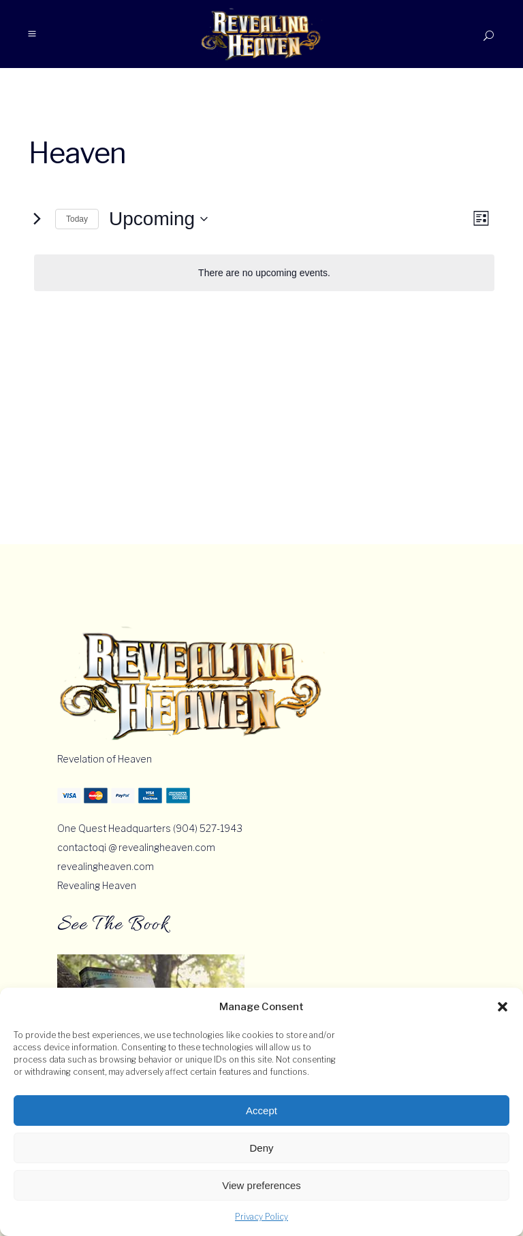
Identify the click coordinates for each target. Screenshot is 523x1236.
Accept (261, 1110)
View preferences (261, 1185)
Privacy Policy (261, 1217)
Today (77, 219)
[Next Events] (37, 219)
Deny (261, 1148)
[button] (502, 1007)
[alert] (264, 273)
